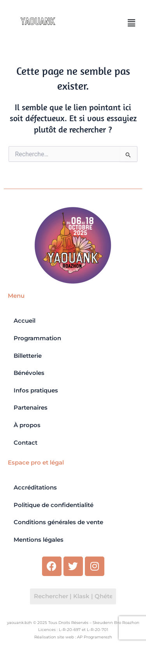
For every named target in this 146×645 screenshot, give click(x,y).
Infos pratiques (36, 390)
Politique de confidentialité (53, 505)
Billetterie (28, 355)
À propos (27, 425)
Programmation (37, 338)
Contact (25, 442)
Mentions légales (38, 539)
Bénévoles (29, 372)
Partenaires (30, 407)
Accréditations (35, 487)
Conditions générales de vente (58, 522)
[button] (131, 23)
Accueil (24, 320)
